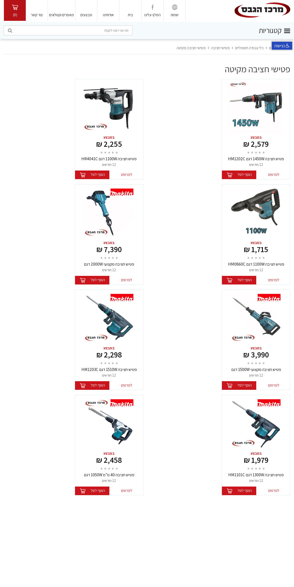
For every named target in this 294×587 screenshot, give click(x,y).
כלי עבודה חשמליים (249, 47)
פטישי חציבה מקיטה (191, 47)
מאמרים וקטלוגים (61, 14)
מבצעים (86, 14)
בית (130, 14)
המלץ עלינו (152, 14)
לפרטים (273, 174)
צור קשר (37, 14)
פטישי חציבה (220, 47)
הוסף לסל (245, 174)
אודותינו (108, 14)
